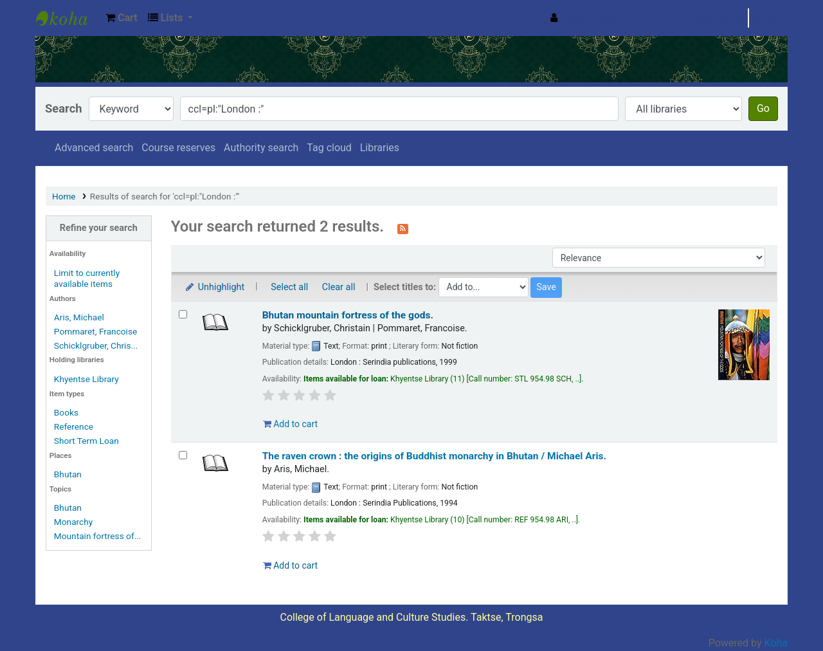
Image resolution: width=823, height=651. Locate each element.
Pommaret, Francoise (95, 331)
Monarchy (73, 522)
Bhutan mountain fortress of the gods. (347, 315)
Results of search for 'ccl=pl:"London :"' (164, 196)
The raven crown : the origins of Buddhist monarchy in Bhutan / (434, 456)
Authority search (261, 148)
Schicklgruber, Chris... (96, 345)
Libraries (379, 148)
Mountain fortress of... (97, 536)
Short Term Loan (86, 441)
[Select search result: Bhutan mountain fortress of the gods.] (183, 314)
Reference (73, 426)
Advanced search (94, 148)
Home (64, 196)
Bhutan (68, 474)
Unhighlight (214, 287)
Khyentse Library (68, 18)
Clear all (339, 287)
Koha (776, 643)
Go (763, 108)
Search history (709, 18)
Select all (289, 287)
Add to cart (290, 424)
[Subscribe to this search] (403, 227)
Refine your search (99, 228)
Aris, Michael (79, 317)
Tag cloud (329, 148)
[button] (121, 18)
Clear (768, 18)
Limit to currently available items (87, 278)
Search (63, 108)
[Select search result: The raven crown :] (183, 455)
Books (66, 412)
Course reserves (178, 148)
